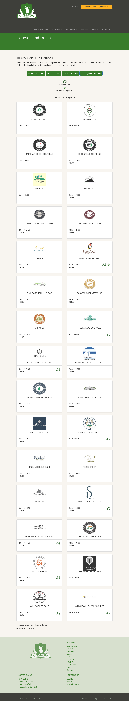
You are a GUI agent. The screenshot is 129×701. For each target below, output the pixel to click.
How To (71, 659)
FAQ (69, 656)
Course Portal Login (89, 698)
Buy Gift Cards (73, 684)
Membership (41, 29)
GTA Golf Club (53, 73)
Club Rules (72, 662)
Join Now (104, 6)
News (95, 29)
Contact (107, 29)
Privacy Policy (107, 698)
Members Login (89, 6)
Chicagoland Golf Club (91, 73)
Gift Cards (74, 6)
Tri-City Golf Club (25, 684)
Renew (69, 681)
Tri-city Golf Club (71, 73)
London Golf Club (35, 73)
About (84, 29)
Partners (71, 29)
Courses (57, 29)
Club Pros (72, 664)
